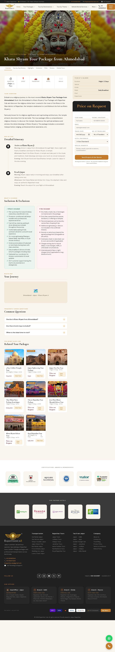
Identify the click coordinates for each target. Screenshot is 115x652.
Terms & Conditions (100, 547)
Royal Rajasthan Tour (35, 434)
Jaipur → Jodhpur (78, 547)
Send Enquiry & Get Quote (92, 158)
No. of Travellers (98, 132)
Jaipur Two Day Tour (56, 369)
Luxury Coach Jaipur (38, 554)
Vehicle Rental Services (80, 7)
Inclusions (48, 68)
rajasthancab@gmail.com (12, 564)
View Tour (18, 376)
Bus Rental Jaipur (37, 547)
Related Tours (76, 68)
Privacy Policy (98, 545)
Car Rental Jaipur (37, 538)
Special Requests (81, 146)
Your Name (79, 118)
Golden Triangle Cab (79, 542)
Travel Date (79, 132)
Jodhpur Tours (57, 540)
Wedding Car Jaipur (38, 552)
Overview (9, 68)
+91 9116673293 (10, 562)
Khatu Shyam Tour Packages (18, 54)
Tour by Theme (63, 7)
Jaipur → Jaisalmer (79, 545)
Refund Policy (98, 550)
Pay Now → (105, 611)
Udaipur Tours (56, 542)
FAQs (56, 68)
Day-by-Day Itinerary (23, 68)
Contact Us (97, 540)
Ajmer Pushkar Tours (58, 547)
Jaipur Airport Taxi (37, 545)
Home (18, 7)
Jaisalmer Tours (57, 545)
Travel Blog (97, 542)
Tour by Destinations (46, 7)
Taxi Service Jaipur (37, 540)
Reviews (65, 68)
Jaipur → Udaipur (78, 550)
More (94, 7)
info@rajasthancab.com (91, 1)
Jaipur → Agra (77, 540)
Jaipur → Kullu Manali (79, 552)
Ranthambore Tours (58, 550)
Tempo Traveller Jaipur (39, 542)
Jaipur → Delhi (77, 538)
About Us (96, 538)
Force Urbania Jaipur (38, 550)
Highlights (37, 68)
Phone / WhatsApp (99, 118)
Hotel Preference (81, 139)
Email (77, 125)
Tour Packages (29, 7)
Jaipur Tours (56, 538)
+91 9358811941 (75, 1)
